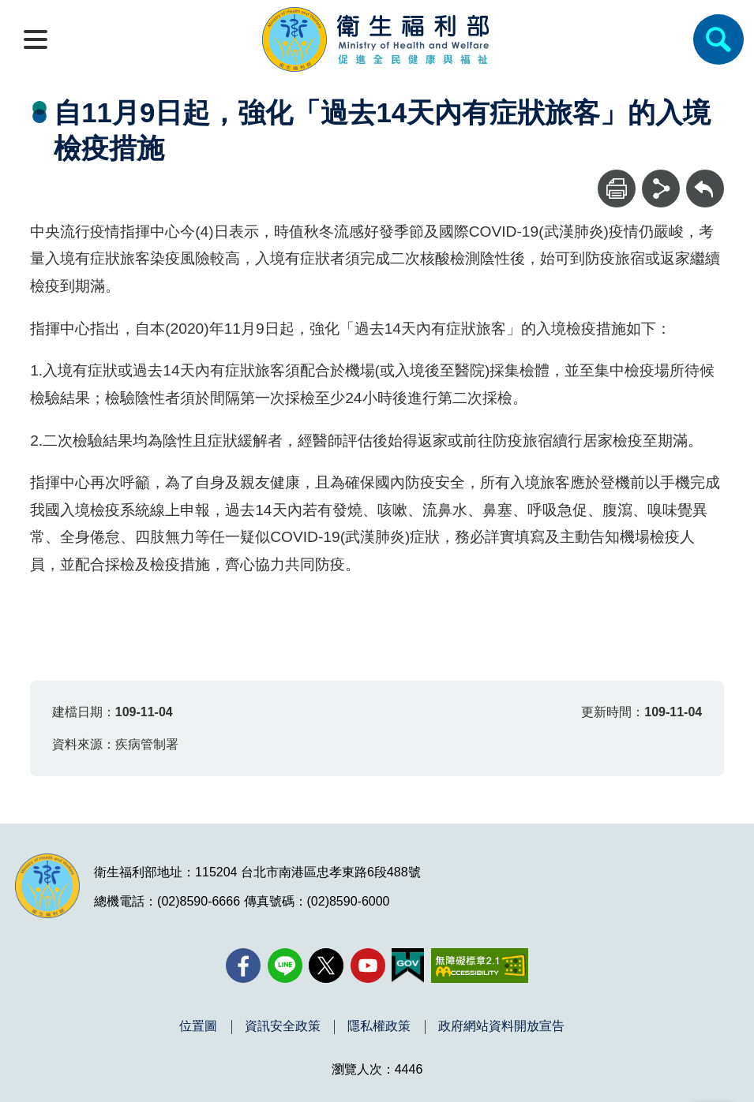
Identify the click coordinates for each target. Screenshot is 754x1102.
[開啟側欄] (35, 39)
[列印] (617, 188)
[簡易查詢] (718, 39)
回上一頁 (705, 177)
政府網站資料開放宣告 (501, 1026)
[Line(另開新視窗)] (285, 965)
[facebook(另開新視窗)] (243, 965)
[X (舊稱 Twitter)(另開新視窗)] (326, 965)
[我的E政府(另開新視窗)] (408, 965)
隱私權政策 (379, 1026)
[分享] (661, 188)
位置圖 (198, 1026)
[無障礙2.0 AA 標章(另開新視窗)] (479, 965)
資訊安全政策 (283, 1026)
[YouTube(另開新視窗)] (368, 965)
